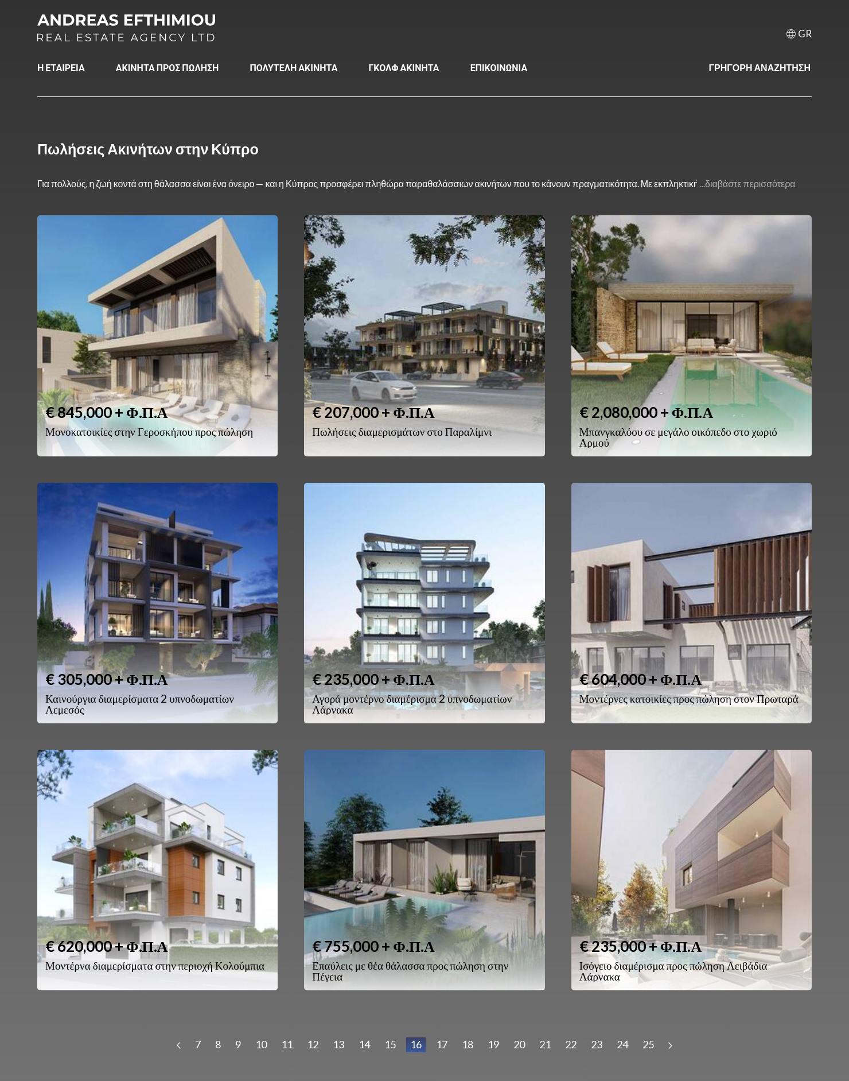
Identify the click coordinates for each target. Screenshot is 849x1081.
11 (287, 1044)
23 (596, 1044)
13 (338, 1044)
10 (261, 1044)
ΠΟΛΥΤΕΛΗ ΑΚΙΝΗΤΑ (293, 67)
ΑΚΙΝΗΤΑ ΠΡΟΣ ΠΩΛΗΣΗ (167, 67)
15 (390, 1044)
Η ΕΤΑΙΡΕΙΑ (61, 67)
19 (493, 1044)
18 (467, 1044)
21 (545, 1044)
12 (312, 1044)
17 (441, 1044)
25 (648, 1044)
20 (519, 1044)
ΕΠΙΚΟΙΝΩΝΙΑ (499, 67)
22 (571, 1044)
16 (416, 1044)
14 (364, 1044)
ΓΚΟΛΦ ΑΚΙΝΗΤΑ (403, 67)
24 (622, 1044)
